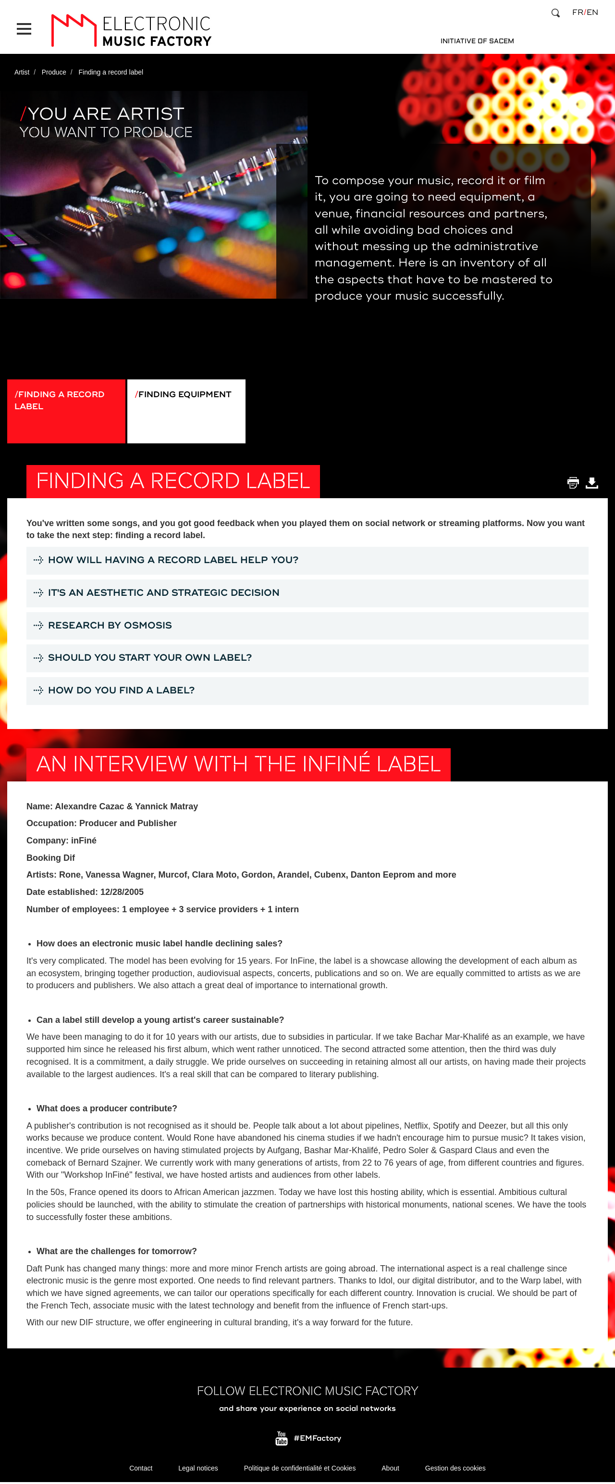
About (390, 1469)
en (592, 12)
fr (577, 12)
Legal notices (198, 1469)
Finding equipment (188, 391)
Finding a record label (62, 397)
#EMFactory (317, 1440)
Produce (54, 69)
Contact (140, 1469)
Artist (22, 69)
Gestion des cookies (455, 1469)
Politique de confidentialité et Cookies (300, 1469)
